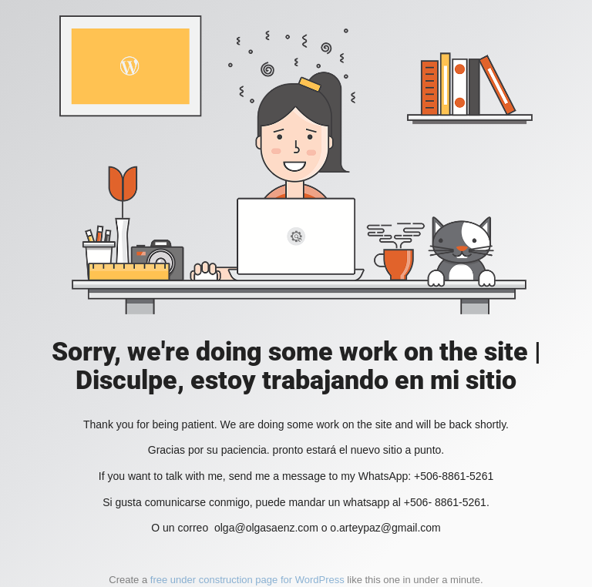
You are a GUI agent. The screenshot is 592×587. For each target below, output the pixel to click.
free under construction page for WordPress (247, 579)
